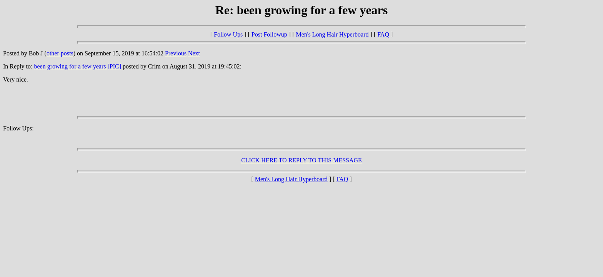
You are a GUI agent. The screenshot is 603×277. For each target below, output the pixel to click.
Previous (176, 53)
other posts (60, 53)
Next (194, 53)
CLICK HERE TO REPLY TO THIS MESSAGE (301, 160)
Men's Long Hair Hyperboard (332, 34)
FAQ (383, 34)
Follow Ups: (18, 128)
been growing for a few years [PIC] (77, 66)
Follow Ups (228, 34)
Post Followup (269, 34)
